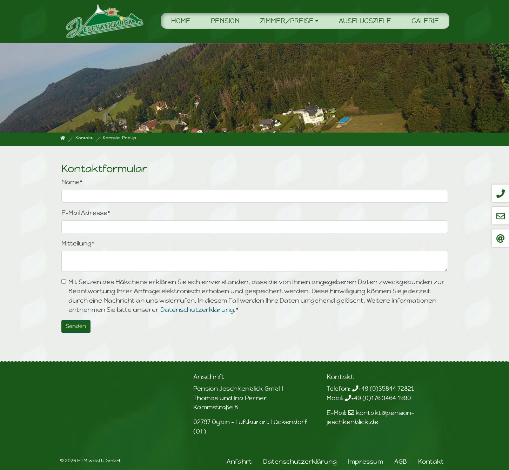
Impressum (365, 461)
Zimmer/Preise (287, 20)
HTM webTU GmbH (98, 460)
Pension (225, 20)
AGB (400, 461)
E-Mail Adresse (85, 213)
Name (71, 182)
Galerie (425, 20)
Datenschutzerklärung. (198, 310)
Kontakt (431, 461)
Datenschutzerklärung (300, 461)
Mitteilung (77, 243)
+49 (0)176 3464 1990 (381, 398)
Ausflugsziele (365, 20)
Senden (76, 326)
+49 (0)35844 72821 (386, 388)
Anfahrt (239, 461)
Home (180, 20)
